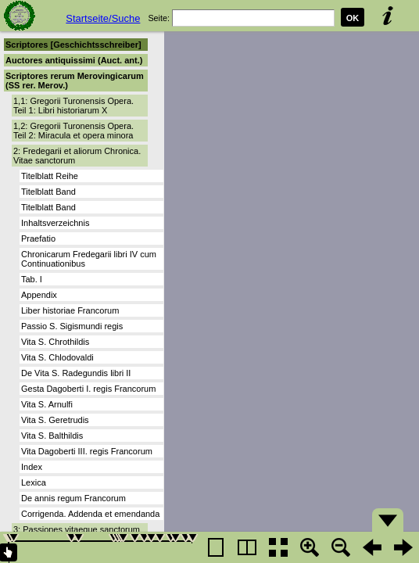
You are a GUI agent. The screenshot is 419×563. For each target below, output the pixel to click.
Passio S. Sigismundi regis (72, 326)
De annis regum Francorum (73, 498)
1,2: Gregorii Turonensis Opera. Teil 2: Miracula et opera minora (73, 130)
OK (353, 18)
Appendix (39, 294)
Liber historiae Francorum (70, 310)
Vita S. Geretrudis (55, 420)
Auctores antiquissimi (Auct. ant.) (73, 60)
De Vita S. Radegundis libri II (76, 373)
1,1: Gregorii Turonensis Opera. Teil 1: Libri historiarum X (73, 105)
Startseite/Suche (103, 18)
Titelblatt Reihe (49, 176)
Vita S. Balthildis (52, 435)
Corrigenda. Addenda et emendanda (90, 513)
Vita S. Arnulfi (47, 404)
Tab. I (31, 279)
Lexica (33, 482)
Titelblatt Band (48, 191)
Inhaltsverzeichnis (55, 223)
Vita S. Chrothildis (55, 341)
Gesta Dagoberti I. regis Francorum (88, 388)
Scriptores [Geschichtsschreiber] (73, 44)
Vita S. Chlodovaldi (57, 357)
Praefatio (38, 238)
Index (31, 467)
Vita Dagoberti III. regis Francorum (86, 451)
